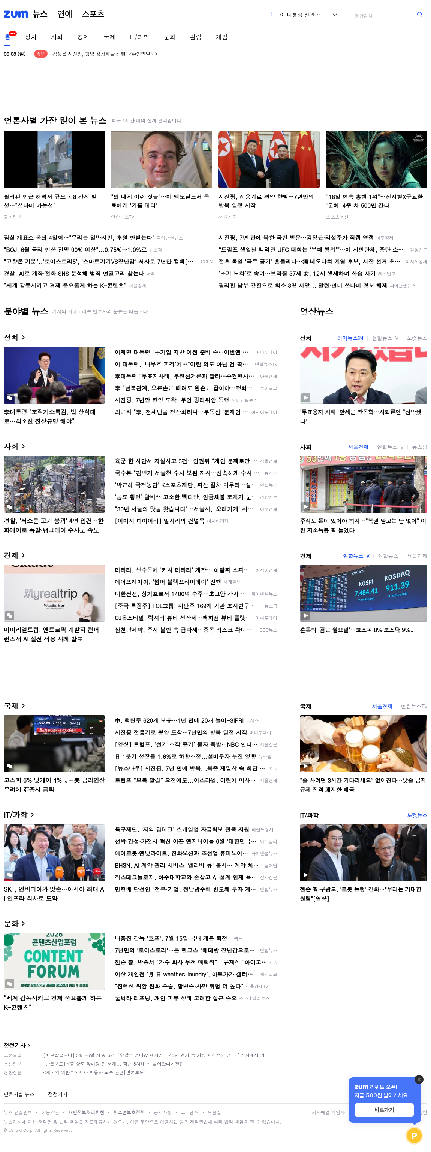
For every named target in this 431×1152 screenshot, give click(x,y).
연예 (64, 14)
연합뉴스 (388, 556)
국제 (109, 37)
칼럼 (196, 37)
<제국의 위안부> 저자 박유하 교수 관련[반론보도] (94, 1072)
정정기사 (14, 1045)
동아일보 (13, 216)
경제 (83, 37)
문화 (169, 37)
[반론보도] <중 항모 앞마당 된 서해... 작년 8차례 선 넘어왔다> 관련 (113, 1063)
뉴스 (40, 14)
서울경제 (358, 447)
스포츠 (93, 14)
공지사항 (163, 1112)
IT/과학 (139, 37)
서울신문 (227, 216)
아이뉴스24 (350, 338)
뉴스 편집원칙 (18, 1112)
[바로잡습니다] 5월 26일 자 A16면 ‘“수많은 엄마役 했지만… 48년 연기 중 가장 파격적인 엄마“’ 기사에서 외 (154, 1055)
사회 (57, 37)
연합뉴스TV (122, 216)
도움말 (214, 1112)
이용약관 (50, 1112)
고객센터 (190, 1112)
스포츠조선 (337, 216)
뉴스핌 (419, 447)
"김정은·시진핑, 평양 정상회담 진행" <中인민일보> (104, 53)
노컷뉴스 (417, 338)
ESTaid (15, 1130)
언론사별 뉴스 (19, 1094)
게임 (222, 37)
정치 (31, 37)
